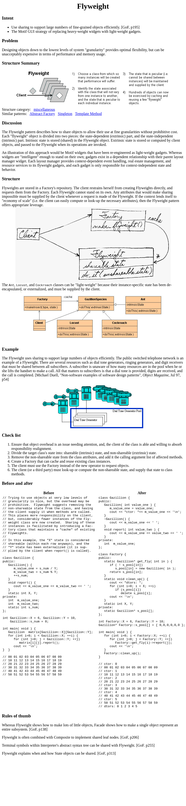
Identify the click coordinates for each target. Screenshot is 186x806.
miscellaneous (44, 109)
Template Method (88, 114)
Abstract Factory (42, 114)
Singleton (65, 114)
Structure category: (93, 86)
